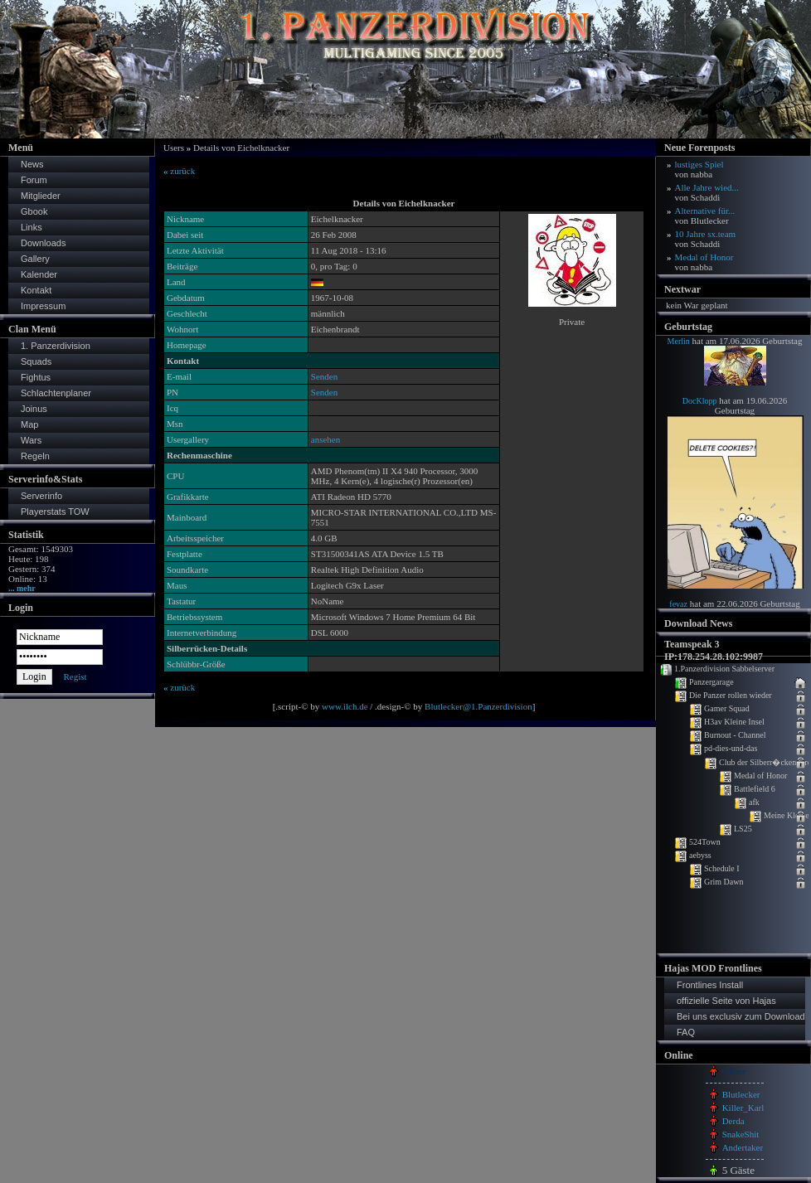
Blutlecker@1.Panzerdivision (478, 706)
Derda (733, 1121)
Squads (36, 361)
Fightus (36, 377)
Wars (31, 440)
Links (31, 227)
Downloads (43, 243)
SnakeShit (741, 1134)
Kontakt (36, 290)
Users (173, 148)
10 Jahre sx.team (705, 239)
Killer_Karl (743, 1108)
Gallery (35, 259)
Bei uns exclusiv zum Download (741, 1016)
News (32, 164)
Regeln (35, 456)
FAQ (686, 1032)
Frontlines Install (710, 985)
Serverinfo (41, 496)
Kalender (39, 274)
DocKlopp (699, 400)
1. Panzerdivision (55, 346)
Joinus (34, 409)
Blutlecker (741, 1094)
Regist (74, 676)
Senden (324, 376)
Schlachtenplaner (56, 393)
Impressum (43, 306)
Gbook (34, 211)
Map (29, 424)
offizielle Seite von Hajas (726, 1001)
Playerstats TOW (55, 511)
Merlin (679, 341)
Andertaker (742, 1147)
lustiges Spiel (699, 169)
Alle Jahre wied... (707, 192)
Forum (34, 180)
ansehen (325, 439)
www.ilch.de (345, 706)
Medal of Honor (704, 262)
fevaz (678, 603)
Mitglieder (41, 196)
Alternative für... (705, 215)
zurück (179, 171)
